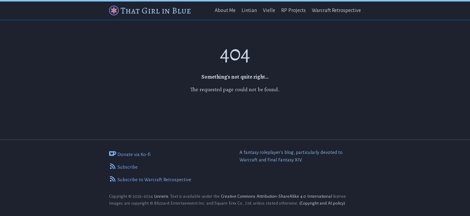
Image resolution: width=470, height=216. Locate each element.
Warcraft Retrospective (336, 10)
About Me (225, 10)
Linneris (161, 196)
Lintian (249, 10)
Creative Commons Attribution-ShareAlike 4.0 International (276, 196)
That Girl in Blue (155, 10)
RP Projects (293, 10)
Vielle (269, 10)
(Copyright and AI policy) (322, 203)
